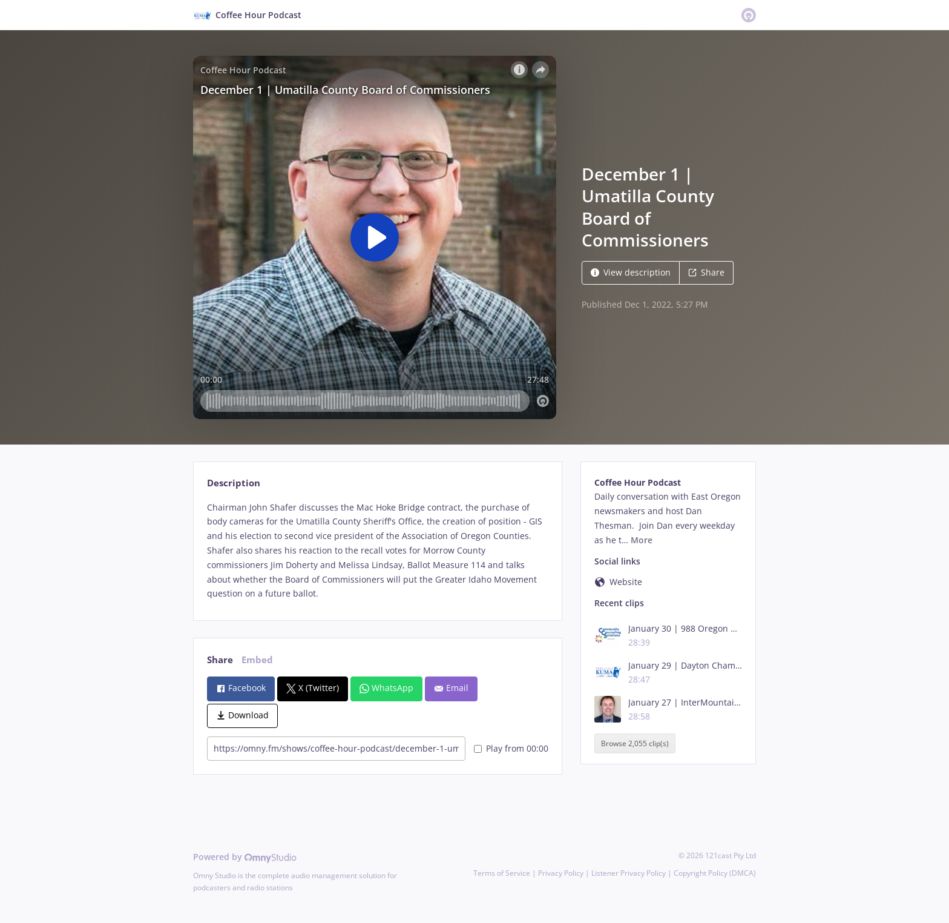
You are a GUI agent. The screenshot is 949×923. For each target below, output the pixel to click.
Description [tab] (233, 483)
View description (631, 272)
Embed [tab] (257, 659)
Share (706, 272)
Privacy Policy (560, 873)
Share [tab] (220, 659)
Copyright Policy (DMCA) (715, 873)
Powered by (245, 856)
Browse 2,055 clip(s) (635, 743)
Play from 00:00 (511, 748)
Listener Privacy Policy (628, 873)
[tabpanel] (377, 550)
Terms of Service (501, 873)
